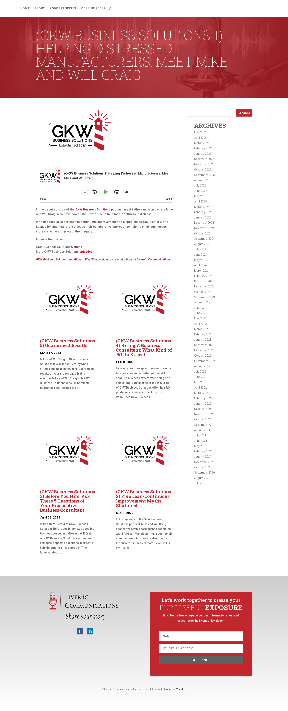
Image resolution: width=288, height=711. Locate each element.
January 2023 (202, 339)
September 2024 (204, 238)
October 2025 (202, 169)
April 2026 (200, 137)
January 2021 (202, 456)
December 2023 (204, 281)
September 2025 (204, 175)
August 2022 (202, 366)
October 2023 (202, 291)
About (39, 8)
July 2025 (200, 185)
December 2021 (204, 408)
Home (25, 8)
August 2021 (202, 430)
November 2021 (204, 414)
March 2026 (201, 143)
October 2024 (202, 233)
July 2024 (200, 249)
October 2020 (202, 467)
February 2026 (203, 148)
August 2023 (202, 302)
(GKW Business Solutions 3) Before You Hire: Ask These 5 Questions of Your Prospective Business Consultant (67, 501)
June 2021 (200, 440)
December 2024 (204, 222)
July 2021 (200, 435)
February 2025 (203, 212)
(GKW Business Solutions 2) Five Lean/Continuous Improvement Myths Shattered (143, 498)
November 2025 (204, 164)
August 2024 (202, 244)
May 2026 (200, 132)
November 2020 (204, 462)
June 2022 (200, 377)
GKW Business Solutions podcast (98, 209)
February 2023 (203, 334)
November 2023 (204, 286)
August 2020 (202, 478)
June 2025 (200, 190)
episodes (85, 251)
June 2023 (200, 313)
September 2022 (204, 361)
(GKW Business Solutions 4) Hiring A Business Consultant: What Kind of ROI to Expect (144, 347)
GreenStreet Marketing (175, 689)
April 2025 (200, 201)
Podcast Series (63, 8)
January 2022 (202, 403)
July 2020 (200, 483)
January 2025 (202, 217)
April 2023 (200, 323)
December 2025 (204, 159)
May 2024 (200, 260)
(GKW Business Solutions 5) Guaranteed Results (67, 343)
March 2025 (201, 206)
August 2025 (202, 180)
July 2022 (200, 371)
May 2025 (200, 196)
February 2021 (203, 451)
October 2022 (202, 355)
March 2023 (201, 329)
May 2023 (200, 318)
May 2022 (200, 382)
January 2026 (202, 153)
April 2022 (200, 387)
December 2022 (204, 345)
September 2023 (204, 297)
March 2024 (201, 270)
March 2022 (201, 392)
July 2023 (200, 307)
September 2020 (204, 472)
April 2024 (200, 265)
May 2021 (200, 446)
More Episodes (92, 8)
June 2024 (200, 254)
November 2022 (204, 350)
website (76, 247)
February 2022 (203, 398)
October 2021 (202, 419)
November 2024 (204, 228)
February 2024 (203, 275)
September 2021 (204, 424)
